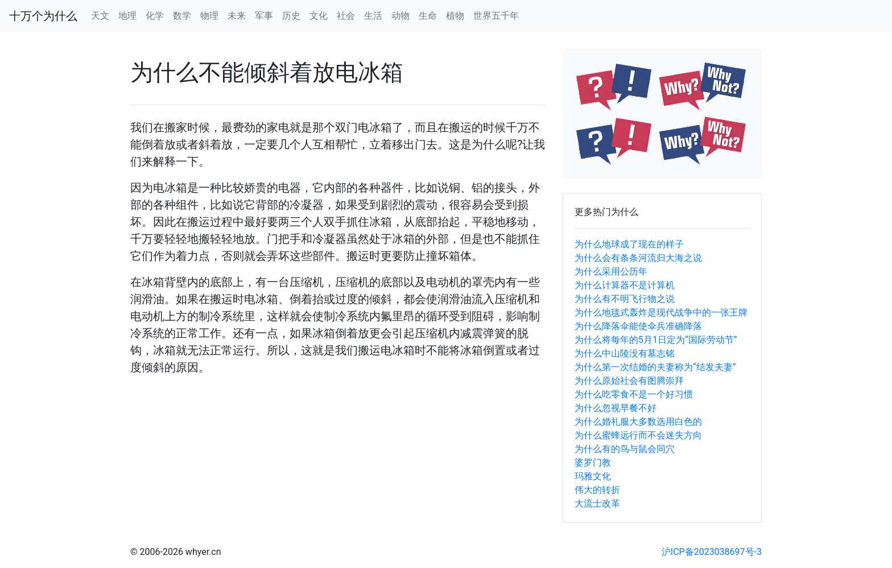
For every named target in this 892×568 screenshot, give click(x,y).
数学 (182, 15)
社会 (346, 15)
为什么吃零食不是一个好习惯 (634, 394)
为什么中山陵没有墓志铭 (625, 353)
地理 (127, 15)
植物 (455, 15)
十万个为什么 (43, 16)
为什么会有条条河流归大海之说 (638, 257)
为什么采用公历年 (611, 271)
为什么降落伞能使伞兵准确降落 (638, 326)
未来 (237, 15)
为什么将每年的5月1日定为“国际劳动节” (656, 339)
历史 (291, 15)
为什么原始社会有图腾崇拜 (629, 380)
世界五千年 (496, 15)
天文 (100, 15)
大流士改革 (597, 503)
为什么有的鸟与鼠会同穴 (625, 448)
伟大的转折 (597, 489)
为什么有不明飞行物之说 (625, 298)
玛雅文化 (593, 476)
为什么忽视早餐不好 (615, 408)
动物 (400, 15)
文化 (318, 15)
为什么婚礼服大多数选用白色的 (638, 421)
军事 (264, 15)
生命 (428, 15)
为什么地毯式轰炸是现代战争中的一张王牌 (661, 312)
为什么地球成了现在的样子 (629, 244)
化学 (155, 15)
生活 (373, 15)
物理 (209, 15)
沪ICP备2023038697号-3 (712, 551)
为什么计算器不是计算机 (625, 285)
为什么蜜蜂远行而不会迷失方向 (638, 435)
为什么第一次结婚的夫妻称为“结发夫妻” (655, 367)
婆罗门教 (593, 462)
